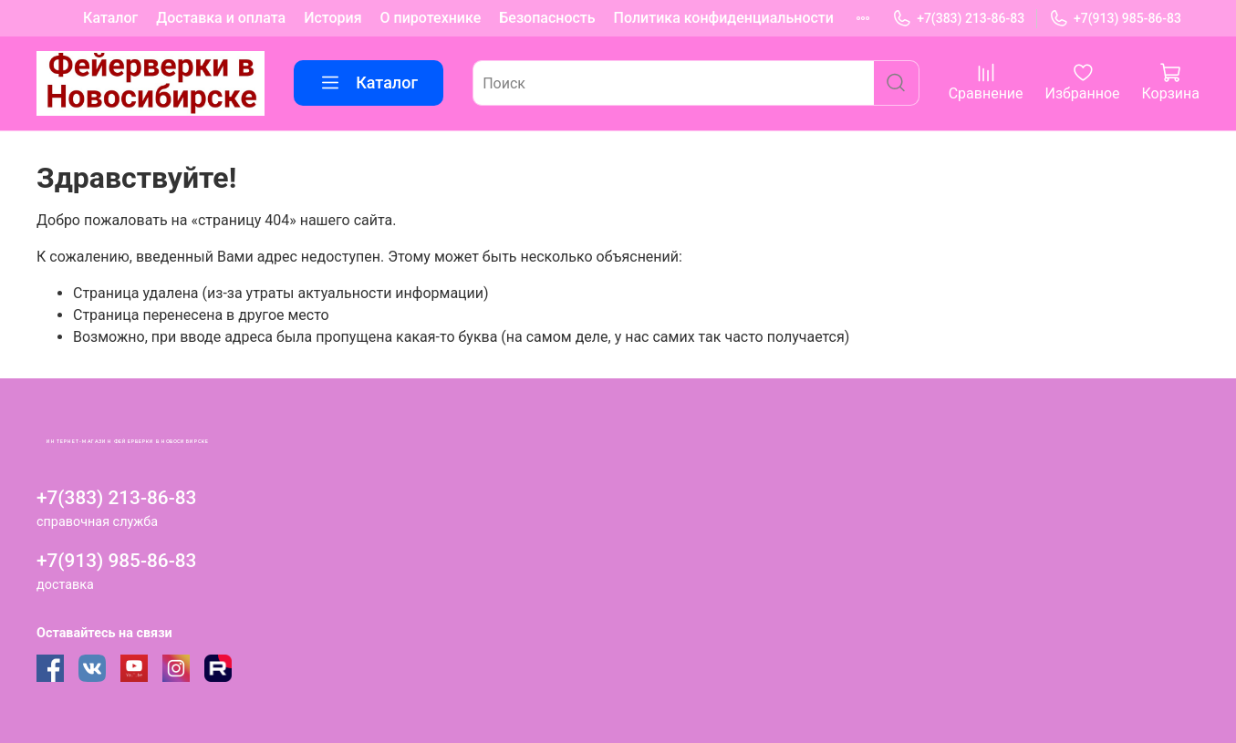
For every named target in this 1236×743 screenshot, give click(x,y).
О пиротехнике (431, 17)
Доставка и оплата (221, 17)
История (332, 17)
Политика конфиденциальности (724, 17)
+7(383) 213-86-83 (958, 18)
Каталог (110, 17)
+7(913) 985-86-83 (1115, 18)
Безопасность (547, 17)
